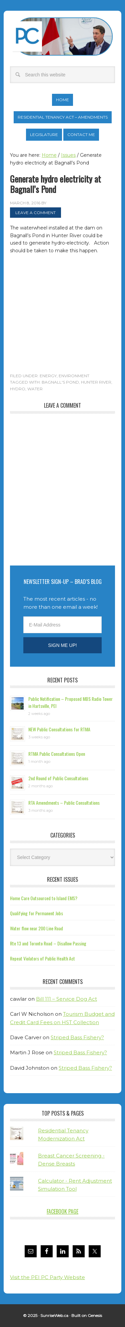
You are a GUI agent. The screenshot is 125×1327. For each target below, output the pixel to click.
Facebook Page (62, 1211)
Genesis (95, 1315)
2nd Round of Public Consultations (58, 778)
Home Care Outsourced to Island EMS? (43, 898)
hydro (17, 388)
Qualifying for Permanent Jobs (36, 913)
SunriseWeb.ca (54, 1315)
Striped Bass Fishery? (77, 1037)
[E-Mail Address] (62, 624)
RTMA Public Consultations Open (56, 753)
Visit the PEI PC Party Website (47, 1277)
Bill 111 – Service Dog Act (66, 999)
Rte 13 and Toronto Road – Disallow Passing (48, 943)
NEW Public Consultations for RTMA (59, 729)
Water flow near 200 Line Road (36, 928)
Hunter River (96, 382)
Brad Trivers (63, 36)
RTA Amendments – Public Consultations (64, 802)
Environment (74, 375)
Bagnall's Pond (60, 382)
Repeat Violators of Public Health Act (42, 958)
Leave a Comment (35, 212)
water (35, 388)
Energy (48, 375)
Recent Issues (62, 879)
